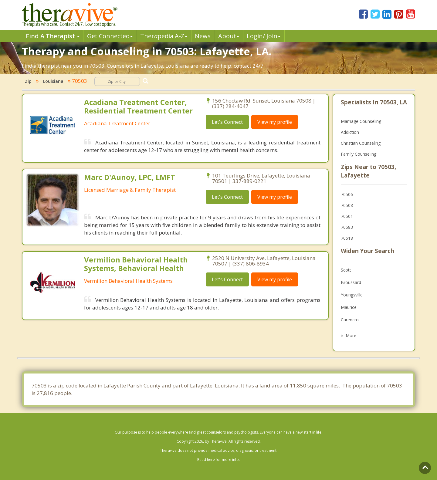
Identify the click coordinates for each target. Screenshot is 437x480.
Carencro (350, 320)
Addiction (350, 132)
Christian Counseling (361, 143)
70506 (347, 194)
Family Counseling (358, 154)
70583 (347, 227)
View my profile (274, 122)
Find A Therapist (53, 36)
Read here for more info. (218, 459)
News (203, 36)
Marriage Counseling (361, 121)
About (228, 36)
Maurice (349, 307)
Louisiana (53, 81)
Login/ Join (263, 36)
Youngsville (352, 295)
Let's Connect (227, 122)
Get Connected (110, 36)
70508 (347, 205)
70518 (347, 238)
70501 (347, 216)
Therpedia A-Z (163, 36)
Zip (28, 81)
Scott (346, 270)
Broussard (351, 282)
